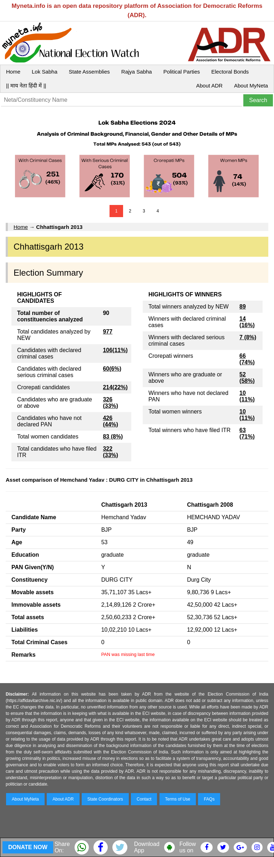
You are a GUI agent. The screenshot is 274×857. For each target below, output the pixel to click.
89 (242, 307)
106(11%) (115, 350)
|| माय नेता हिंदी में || (26, 85)
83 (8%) (113, 436)
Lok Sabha (44, 72)
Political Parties (181, 72)
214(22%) (115, 387)
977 (107, 332)
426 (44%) (110, 421)
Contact (144, 799)
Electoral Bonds (230, 72)
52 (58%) (247, 377)
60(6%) (112, 369)
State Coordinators (105, 799)
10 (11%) (247, 396)
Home (13, 72)
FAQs (209, 799)
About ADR (209, 85)
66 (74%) (247, 359)
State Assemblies (89, 72)
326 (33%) (110, 402)
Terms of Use (178, 799)
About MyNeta (251, 85)
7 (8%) (247, 337)
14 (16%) (247, 322)
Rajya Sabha (136, 72)
